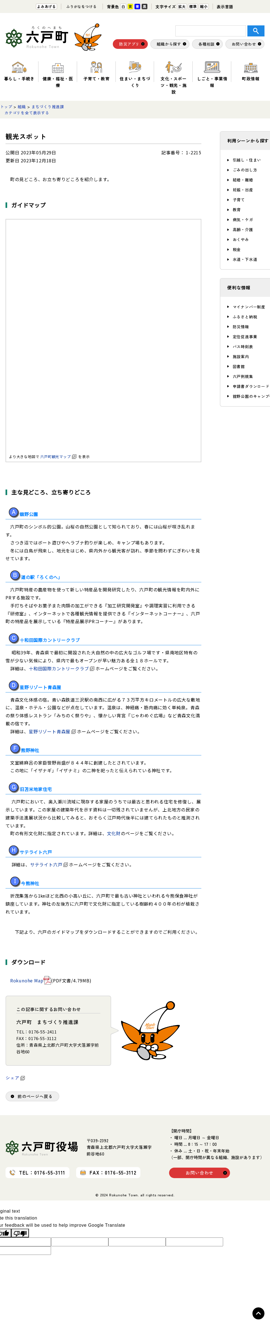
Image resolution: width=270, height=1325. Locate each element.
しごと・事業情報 (212, 74)
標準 (193, 6)
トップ (6, 106)
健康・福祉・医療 (57, 74)
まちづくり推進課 (47, 106)
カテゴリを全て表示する (26, 112)
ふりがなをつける (81, 6)
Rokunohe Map (27, 980)
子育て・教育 (96, 71)
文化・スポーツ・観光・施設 (174, 78)
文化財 (114, 833)
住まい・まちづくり (135, 74)
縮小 (204, 6)
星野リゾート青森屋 (52, 731)
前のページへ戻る (35, 1096)
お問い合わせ (199, 1172)
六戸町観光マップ (58, 456)
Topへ (258, 1313)
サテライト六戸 (49, 864)
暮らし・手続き (19, 71)
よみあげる (46, 6)
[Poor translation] (20, 1233)
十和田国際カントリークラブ (61, 668)
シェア (15, 1077)
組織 (22, 106)
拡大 (182, 6)
